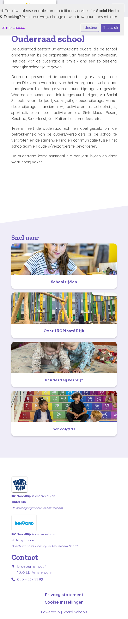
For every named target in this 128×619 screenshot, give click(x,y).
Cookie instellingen (64, 602)
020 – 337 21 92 (30, 579)
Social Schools (75, 612)
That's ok (110, 27)
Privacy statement (64, 594)
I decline (90, 27)
